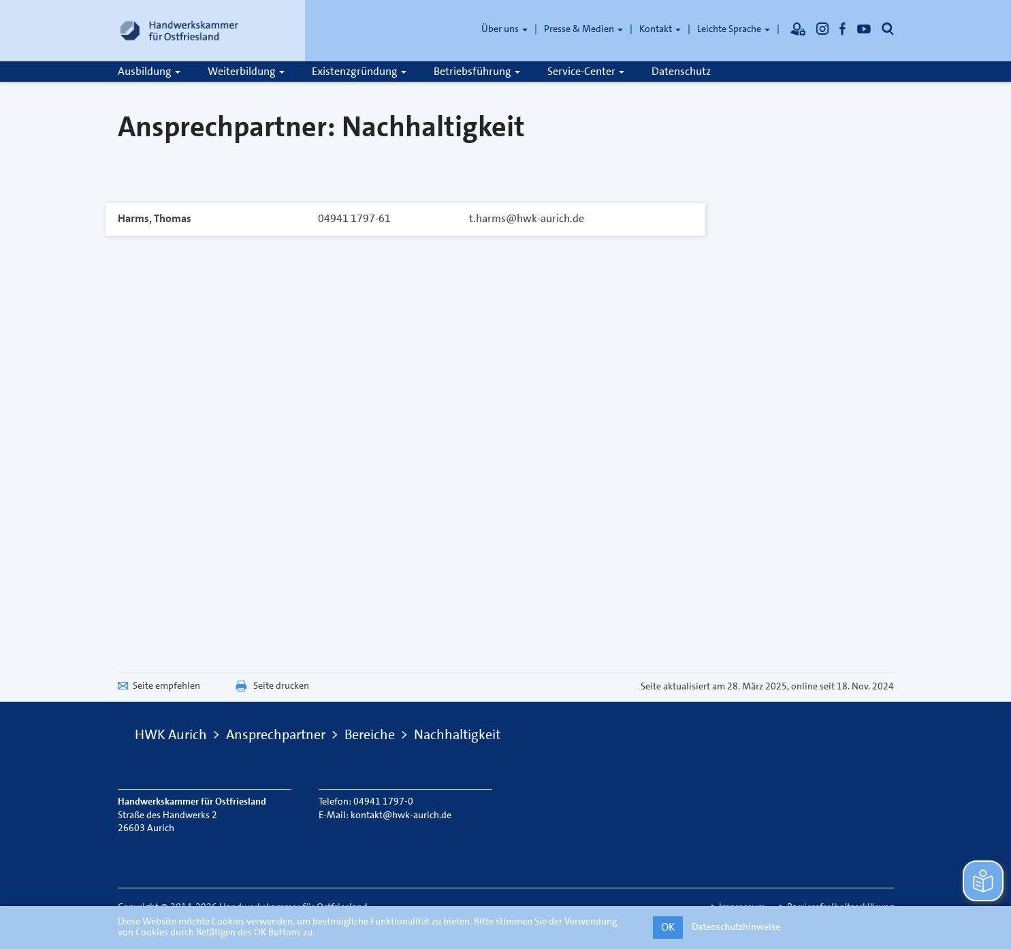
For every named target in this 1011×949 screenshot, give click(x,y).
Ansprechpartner (275, 734)
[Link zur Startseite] (179, 30)
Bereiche (369, 734)
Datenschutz (681, 71)
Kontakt (660, 28)
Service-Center (585, 71)
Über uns (504, 28)
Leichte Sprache (733, 28)
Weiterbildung (246, 71)
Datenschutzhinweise (736, 926)
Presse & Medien (583, 28)
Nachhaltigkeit (457, 734)
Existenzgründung (359, 71)
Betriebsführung (477, 71)
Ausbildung (149, 71)
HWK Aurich (171, 734)
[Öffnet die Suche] (888, 28)
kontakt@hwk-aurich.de (401, 815)
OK (668, 927)
